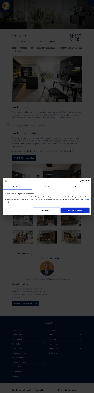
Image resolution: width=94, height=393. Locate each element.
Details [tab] (47, 187)
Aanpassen (47, 210)
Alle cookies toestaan (75, 210)
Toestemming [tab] (18, 187)
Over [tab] (76, 187)
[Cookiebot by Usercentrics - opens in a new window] (81, 181)
